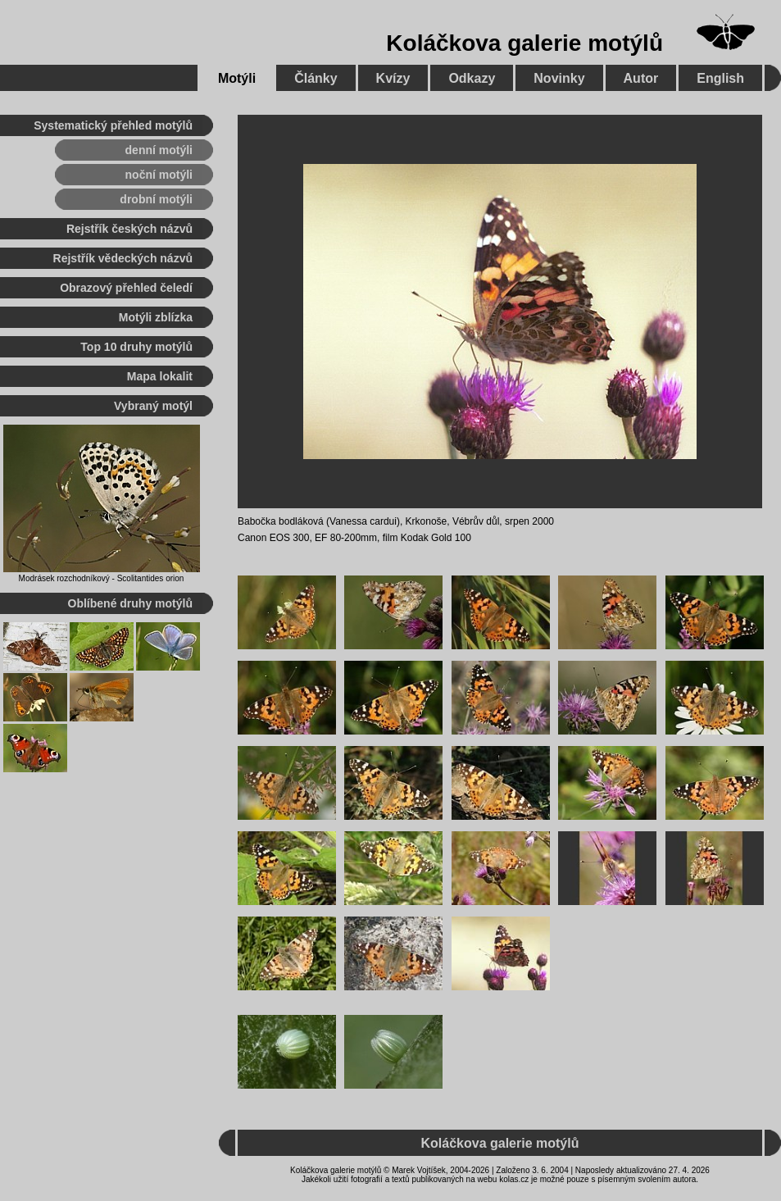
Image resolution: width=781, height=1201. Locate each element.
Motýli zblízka (156, 317)
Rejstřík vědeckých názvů (123, 258)
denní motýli (159, 150)
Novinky (559, 78)
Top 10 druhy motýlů (136, 346)
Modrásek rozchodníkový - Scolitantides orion (101, 578)
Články (315, 78)
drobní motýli (156, 199)
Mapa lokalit (160, 376)
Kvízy (393, 78)
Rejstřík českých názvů (129, 228)
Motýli (237, 78)
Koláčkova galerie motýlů (524, 43)
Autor (641, 78)
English (720, 78)
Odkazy (471, 78)
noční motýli (159, 174)
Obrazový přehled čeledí (126, 287)
